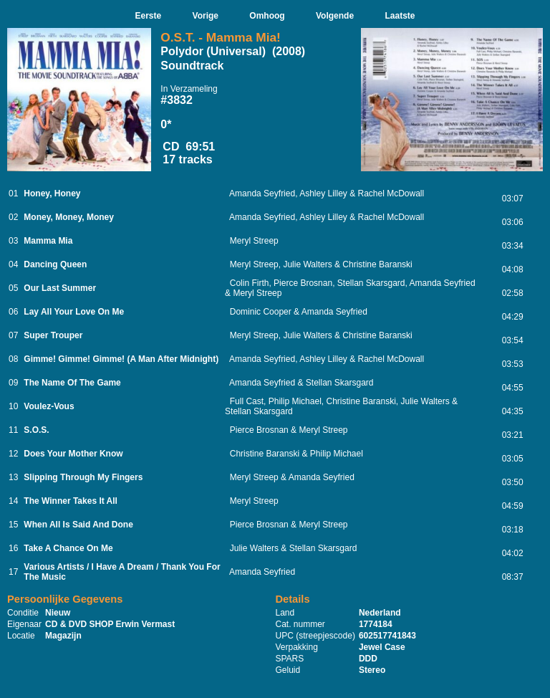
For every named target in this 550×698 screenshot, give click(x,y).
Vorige (205, 16)
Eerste (148, 16)
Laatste (400, 16)
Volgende (335, 16)
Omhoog (266, 16)
